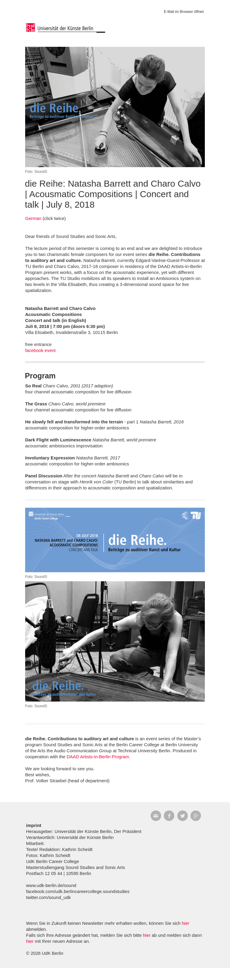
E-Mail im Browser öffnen (184, 12)
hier (185, 923)
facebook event (40, 350)
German (33, 218)
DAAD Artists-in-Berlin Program (97, 756)
